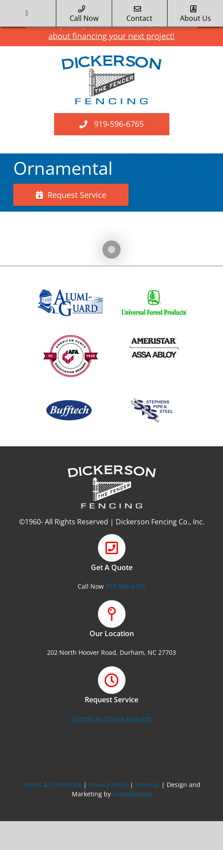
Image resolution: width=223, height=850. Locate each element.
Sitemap (147, 784)
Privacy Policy (108, 784)
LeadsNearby (132, 794)
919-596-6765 (119, 123)
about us (195, 14)
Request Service (71, 194)
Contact (139, 14)
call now (84, 14)
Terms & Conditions (52, 784)
